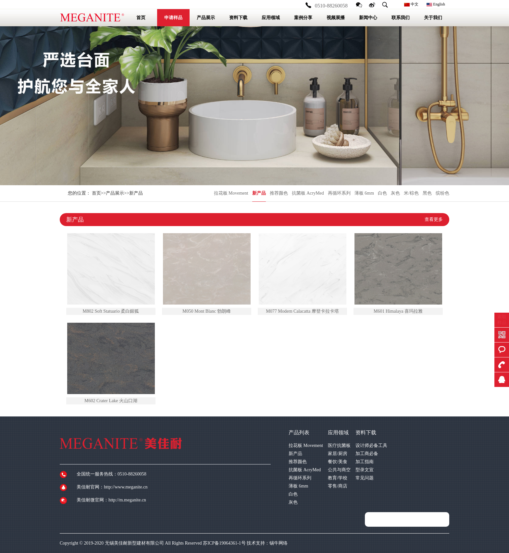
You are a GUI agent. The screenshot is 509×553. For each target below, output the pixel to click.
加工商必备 (366, 453)
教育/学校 (337, 477)
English (436, 4)
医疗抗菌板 (339, 445)
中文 (411, 4)
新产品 (259, 193)
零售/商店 (337, 486)
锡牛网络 (278, 543)
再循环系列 (339, 193)
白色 (382, 193)
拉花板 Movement (231, 193)
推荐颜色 (279, 193)
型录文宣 (364, 469)
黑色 (427, 193)
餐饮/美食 (337, 461)
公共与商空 (339, 469)
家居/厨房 (337, 453)
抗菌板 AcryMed (308, 193)
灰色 (395, 193)
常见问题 (364, 477)
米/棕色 (411, 193)
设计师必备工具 (371, 445)
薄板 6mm (364, 193)
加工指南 (364, 461)
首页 (96, 193)
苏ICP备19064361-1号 (224, 543)
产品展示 (115, 193)
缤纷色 (442, 193)
